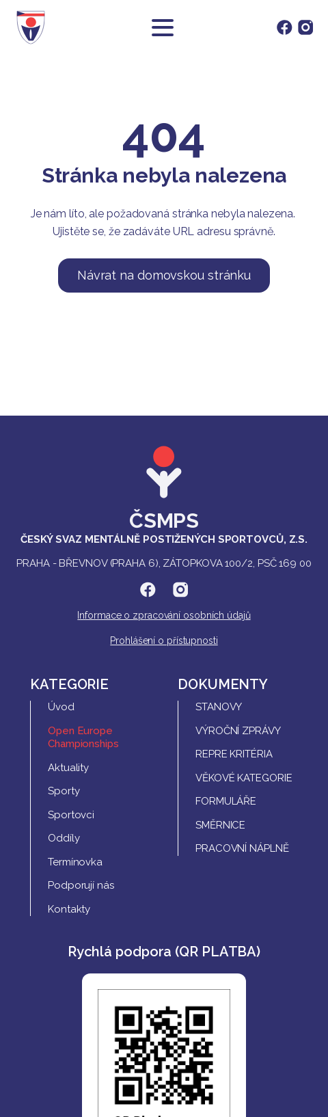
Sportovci (71, 815)
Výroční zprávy (238, 731)
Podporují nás (81, 885)
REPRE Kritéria (234, 754)
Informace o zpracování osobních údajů (163, 615)
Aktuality (68, 768)
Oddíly (63, 838)
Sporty (63, 791)
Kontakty (69, 909)
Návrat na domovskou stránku (164, 275)
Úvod (61, 707)
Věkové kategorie (243, 778)
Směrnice (220, 825)
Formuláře (225, 801)
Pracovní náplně (242, 848)
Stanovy (218, 707)
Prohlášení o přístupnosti (164, 640)
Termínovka (75, 862)
